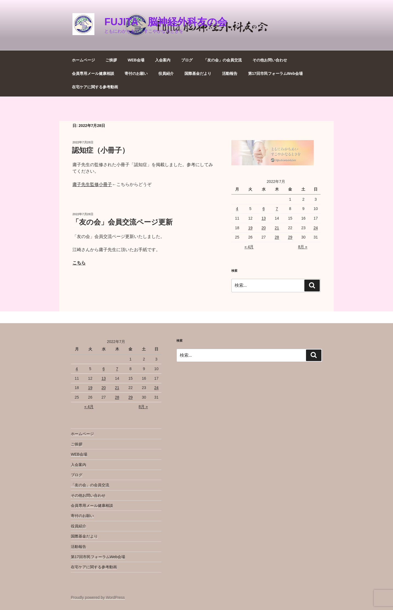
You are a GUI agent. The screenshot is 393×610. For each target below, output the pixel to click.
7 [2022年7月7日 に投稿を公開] (277, 208)
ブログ (187, 60)
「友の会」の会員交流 (222, 60)
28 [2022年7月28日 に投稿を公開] (277, 237)
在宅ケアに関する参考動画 (95, 87)
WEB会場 (136, 60)
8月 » (302, 247)
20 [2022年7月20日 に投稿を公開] (264, 228)
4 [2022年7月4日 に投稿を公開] (237, 208)
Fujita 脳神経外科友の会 (165, 21)
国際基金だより (197, 73)
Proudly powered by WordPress (98, 597)
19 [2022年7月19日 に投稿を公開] (250, 228)
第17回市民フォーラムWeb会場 (275, 73)
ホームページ (83, 60)
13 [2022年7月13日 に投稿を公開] (264, 218)
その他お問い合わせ (269, 60)
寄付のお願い (136, 73)
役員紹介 (166, 73)
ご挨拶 (111, 60)
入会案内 (162, 60)
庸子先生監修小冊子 (92, 184)
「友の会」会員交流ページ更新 (122, 222)
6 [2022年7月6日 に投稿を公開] (264, 208)
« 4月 (249, 247)
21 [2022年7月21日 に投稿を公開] (277, 228)
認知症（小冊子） (100, 150)
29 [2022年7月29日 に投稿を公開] (290, 237)
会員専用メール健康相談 (93, 73)
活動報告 (229, 73)
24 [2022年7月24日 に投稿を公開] (315, 228)
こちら (79, 262)
